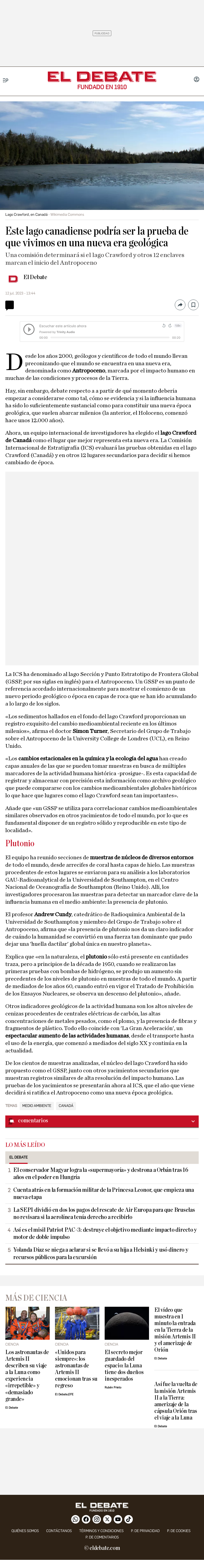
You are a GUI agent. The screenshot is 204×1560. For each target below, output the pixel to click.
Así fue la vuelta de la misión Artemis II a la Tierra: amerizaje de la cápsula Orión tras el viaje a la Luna (175, 1401)
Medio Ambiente (36, 1106)
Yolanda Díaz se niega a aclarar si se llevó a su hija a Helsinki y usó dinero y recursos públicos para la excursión (100, 1253)
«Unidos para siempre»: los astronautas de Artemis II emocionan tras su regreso (76, 1369)
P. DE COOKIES (178, 1531)
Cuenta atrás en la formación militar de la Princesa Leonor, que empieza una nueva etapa (103, 1193)
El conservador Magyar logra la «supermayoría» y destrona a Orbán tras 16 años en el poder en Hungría (100, 1173)
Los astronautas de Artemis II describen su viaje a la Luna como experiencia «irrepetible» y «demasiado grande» (27, 1375)
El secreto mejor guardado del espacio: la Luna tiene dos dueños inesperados (124, 1365)
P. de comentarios (102, 1537)
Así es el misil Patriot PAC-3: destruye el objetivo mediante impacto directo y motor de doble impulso (105, 1233)
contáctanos (59, 1531)
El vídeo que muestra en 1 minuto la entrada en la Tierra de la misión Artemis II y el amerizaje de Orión (175, 1330)
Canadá (66, 1106)
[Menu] (5, 80)
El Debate (35, 277)
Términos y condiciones (101, 1531)
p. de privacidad (145, 1531)
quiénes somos (25, 1531)
